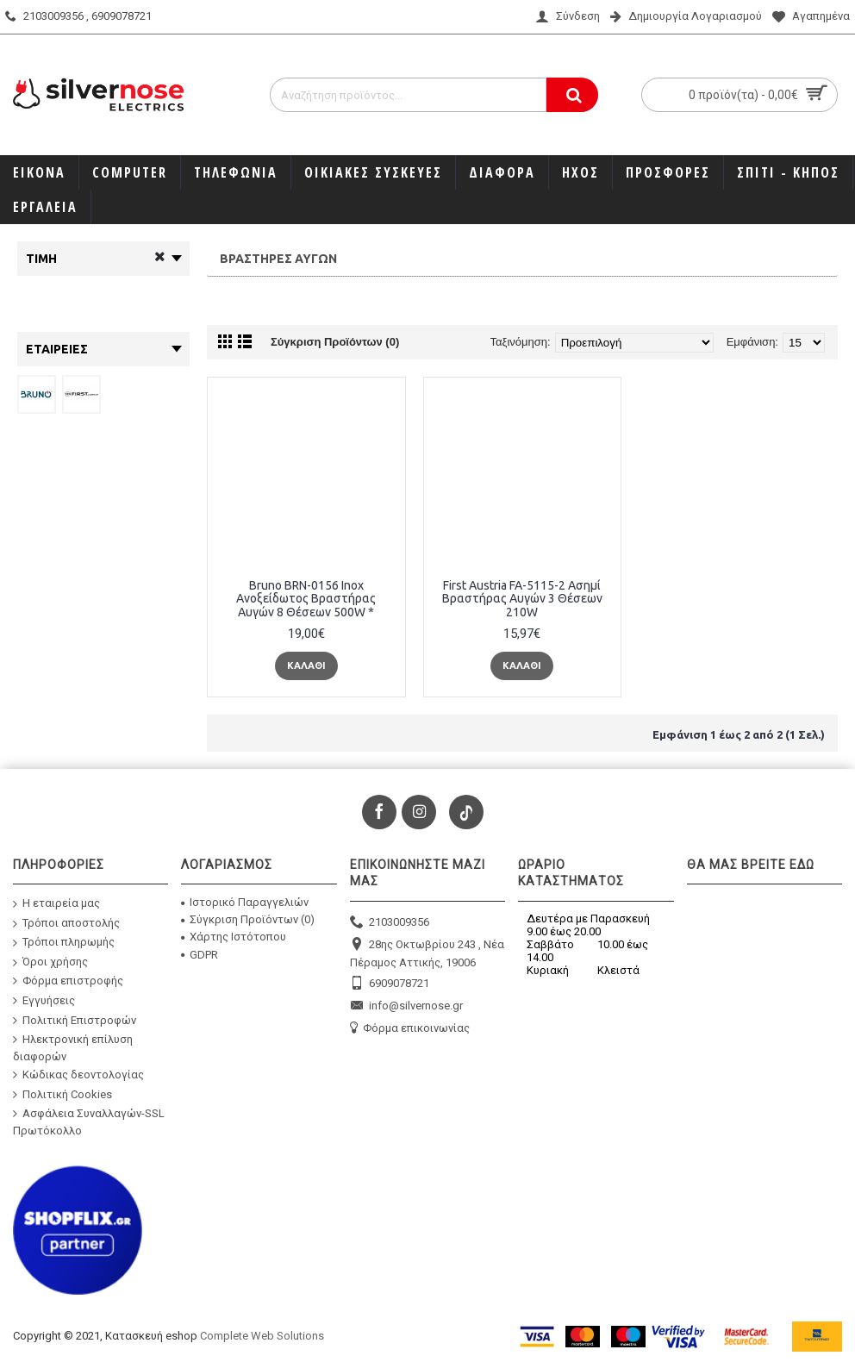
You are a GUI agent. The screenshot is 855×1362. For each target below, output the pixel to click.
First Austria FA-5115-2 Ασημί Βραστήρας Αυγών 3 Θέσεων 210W (522, 598)
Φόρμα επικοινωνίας (410, 1029)
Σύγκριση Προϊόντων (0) (335, 341)
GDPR (199, 954)
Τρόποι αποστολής (66, 922)
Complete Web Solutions (262, 1335)
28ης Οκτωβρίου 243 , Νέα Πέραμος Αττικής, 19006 (427, 953)
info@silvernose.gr (406, 1006)
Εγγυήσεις (44, 1001)
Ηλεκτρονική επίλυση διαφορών (73, 1048)
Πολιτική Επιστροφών (74, 1020)
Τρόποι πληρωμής (64, 942)
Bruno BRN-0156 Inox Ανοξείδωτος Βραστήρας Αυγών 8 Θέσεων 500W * (306, 598)
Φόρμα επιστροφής (68, 981)
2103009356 (389, 923)
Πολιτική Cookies (62, 1094)
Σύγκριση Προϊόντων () (248, 919)
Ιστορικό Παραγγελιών (245, 902)
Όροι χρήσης (50, 962)
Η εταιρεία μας (56, 904)
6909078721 (389, 984)
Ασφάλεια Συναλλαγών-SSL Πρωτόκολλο (89, 1122)
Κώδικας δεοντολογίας (78, 1075)
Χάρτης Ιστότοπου (233, 936)
